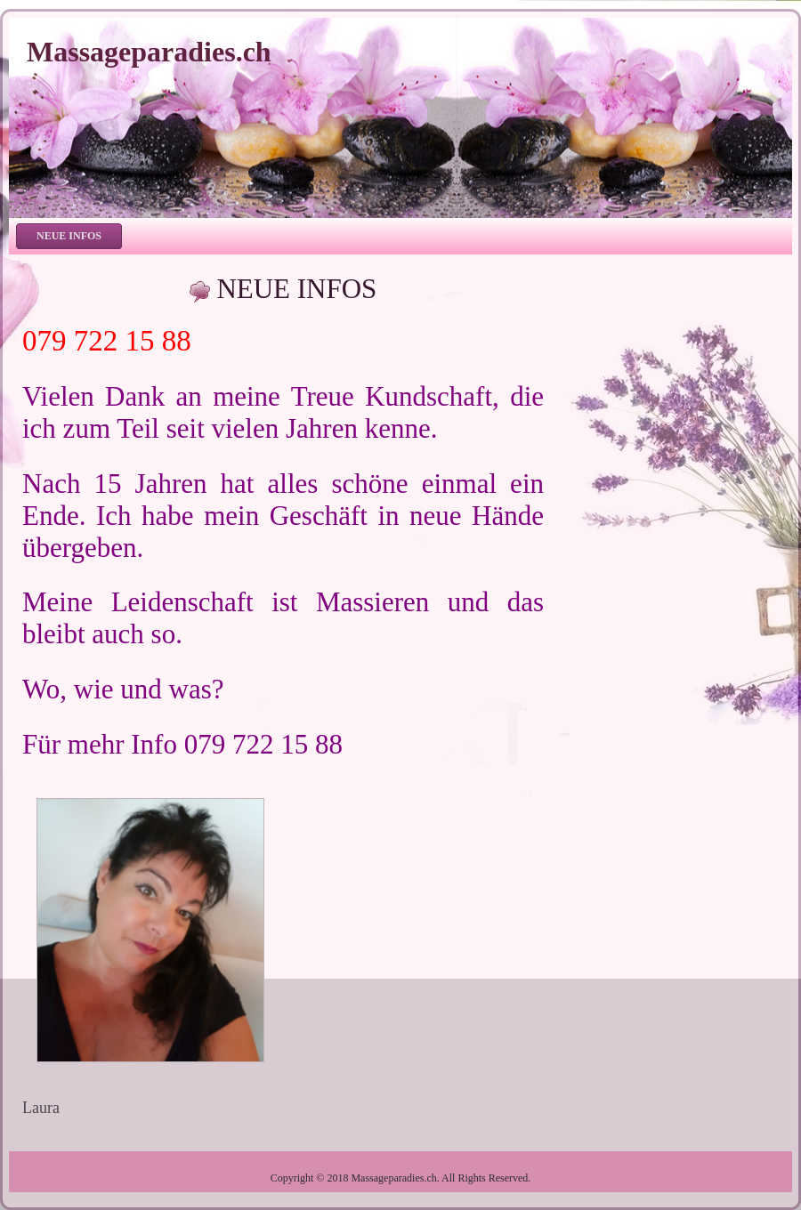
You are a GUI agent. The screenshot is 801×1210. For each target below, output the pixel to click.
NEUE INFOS (296, 288)
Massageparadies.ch (149, 52)
